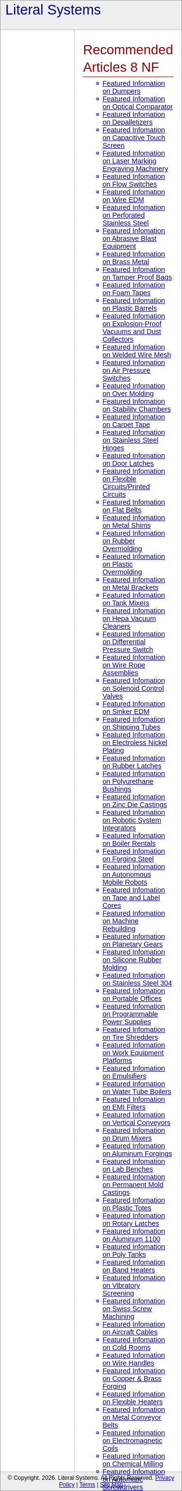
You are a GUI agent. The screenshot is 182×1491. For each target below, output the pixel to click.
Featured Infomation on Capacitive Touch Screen (133, 137)
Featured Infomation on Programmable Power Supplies (133, 1014)
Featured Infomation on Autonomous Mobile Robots (133, 874)
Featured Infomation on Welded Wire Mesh (136, 351)
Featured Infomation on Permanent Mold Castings (133, 1184)
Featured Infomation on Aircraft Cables (133, 1328)
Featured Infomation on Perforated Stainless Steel (133, 215)
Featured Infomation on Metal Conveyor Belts (133, 1417)
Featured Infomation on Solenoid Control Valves (133, 688)
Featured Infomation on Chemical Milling (133, 1460)
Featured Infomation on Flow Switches (133, 180)
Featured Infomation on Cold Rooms (133, 1343)
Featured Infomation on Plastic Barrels (133, 304)
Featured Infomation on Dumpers (133, 87)
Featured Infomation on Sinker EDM (133, 707)
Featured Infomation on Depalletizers (133, 118)
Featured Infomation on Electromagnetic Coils (133, 1440)
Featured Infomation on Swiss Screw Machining (133, 1308)
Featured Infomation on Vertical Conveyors (136, 1118)
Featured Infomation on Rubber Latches (133, 762)
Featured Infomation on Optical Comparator (137, 103)
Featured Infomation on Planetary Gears (133, 940)
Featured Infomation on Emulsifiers (133, 1072)
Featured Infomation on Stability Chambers (136, 405)
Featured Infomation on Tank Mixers (133, 599)
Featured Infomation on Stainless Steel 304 (137, 979)
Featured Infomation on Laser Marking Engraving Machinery (135, 161)
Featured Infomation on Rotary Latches (133, 1219)
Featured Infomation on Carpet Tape (133, 420)
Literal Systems (53, 9)
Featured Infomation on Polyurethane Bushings (133, 781)
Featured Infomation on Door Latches (133, 459)
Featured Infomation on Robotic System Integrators (133, 820)
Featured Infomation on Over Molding (133, 389)
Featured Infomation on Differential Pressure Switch (133, 641)
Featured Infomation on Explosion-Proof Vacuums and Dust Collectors (133, 327)
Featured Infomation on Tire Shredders (133, 1033)
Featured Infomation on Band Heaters (133, 1266)
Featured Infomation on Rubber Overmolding (133, 541)
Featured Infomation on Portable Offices (133, 994)
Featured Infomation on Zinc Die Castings (134, 801)
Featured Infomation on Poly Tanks (133, 1250)
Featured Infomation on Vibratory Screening (133, 1285)
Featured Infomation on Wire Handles (133, 1359)
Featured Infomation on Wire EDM (133, 196)
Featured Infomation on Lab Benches (133, 1165)
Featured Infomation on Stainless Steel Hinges (133, 440)
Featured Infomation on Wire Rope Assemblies (133, 665)
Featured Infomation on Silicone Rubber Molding (133, 959)
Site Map (111, 1484)
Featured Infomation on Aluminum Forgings (137, 1150)
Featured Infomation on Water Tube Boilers (136, 1087)
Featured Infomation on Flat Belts (133, 506)
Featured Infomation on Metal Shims (133, 521)
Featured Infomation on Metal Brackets (133, 583)
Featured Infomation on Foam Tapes (133, 289)
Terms (87, 1484)
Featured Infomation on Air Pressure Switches (133, 370)
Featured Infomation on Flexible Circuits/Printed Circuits (133, 482)
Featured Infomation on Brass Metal (133, 258)
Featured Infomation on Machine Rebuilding (133, 921)
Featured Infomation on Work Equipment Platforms (133, 1052)
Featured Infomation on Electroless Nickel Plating (134, 742)
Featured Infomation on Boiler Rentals (133, 839)
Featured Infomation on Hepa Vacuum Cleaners (133, 618)
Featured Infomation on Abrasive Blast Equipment (133, 238)
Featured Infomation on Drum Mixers (133, 1134)
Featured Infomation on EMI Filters (133, 1103)
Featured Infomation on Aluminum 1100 (133, 1235)
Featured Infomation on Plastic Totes (133, 1204)
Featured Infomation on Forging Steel (133, 855)
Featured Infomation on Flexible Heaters (133, 1398)
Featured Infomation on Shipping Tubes (133, 723)
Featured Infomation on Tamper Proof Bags (137, 273)
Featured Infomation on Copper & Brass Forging (133, 1378)
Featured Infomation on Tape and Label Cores (133, 897)
